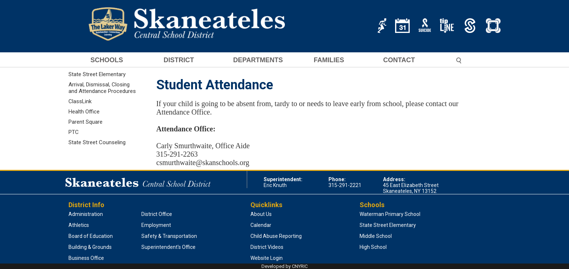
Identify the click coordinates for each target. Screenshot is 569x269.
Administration (85, 214)
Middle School (376, 236)
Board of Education (90, 236)
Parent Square (85, 122)
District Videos (266, 247)
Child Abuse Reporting (276, 236)
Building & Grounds (90, 247)
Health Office (84, 111)
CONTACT (399, 60)
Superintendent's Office (168, 247)
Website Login (266, 258)
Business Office (86, 258)
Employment (156, 225)
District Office (156, 214)
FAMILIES (329, 60)
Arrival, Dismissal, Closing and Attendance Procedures (102, 87)
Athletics (78, 225)
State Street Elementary (97, 74)
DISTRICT (179, 60)
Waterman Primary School (390, 214)
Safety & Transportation (169, 236)
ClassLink (80, 101)
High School (373, 247)
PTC (73, 132)
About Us (261, 214)
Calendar (260, 225)
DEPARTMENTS (258, 60)
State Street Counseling (97, 142)
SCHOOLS (106, 60)
